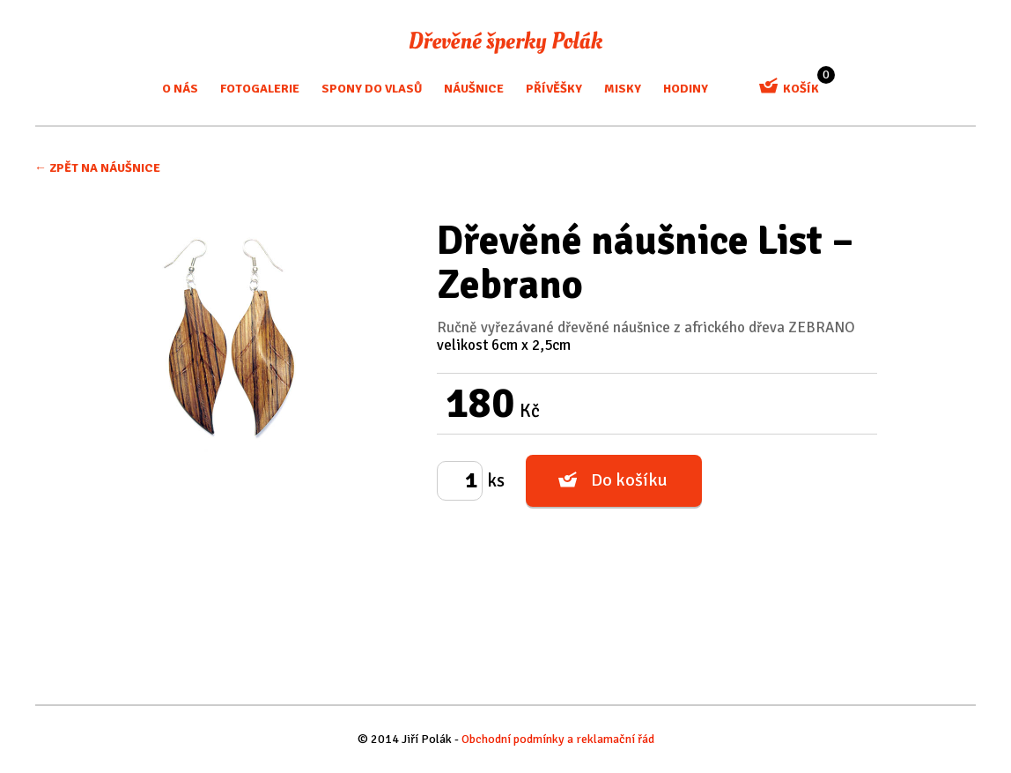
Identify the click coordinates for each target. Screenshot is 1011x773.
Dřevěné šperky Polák (506, 42)
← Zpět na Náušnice (97, 167)
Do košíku (629, 480)
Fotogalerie (259, 88)
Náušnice (474, 88)
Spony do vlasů (371, 88)
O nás (180, 88)
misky (622, 88)
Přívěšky (554, 88)
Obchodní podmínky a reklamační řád (557, 739)
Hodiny (685, 88)
